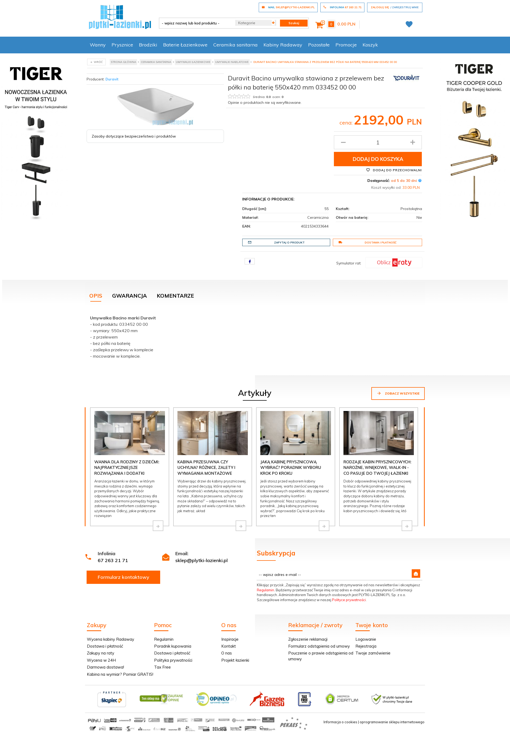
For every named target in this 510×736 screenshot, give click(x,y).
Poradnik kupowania (172, 646)
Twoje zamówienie (372, 653)
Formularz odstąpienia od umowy (319, 646)
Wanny (98, 45)
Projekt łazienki (235, 660)
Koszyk (370, 45)
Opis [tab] (95, 295)
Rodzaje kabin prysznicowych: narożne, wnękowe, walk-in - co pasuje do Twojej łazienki (377, 467)
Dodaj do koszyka (378, 159)
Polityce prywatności (349, 600)
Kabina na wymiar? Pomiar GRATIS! (120, 674)
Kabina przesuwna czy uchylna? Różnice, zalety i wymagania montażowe (206, 467)
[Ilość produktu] (377, 142)
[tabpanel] (255, 335)
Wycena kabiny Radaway (110, 639)
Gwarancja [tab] (129, 295)
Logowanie (365, 639)
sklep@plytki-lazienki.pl (201, 560)
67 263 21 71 (113, 560)
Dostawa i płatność (367, 242)
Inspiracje (230, 639)
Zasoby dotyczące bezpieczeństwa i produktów (134, 136)
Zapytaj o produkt (276, 242)
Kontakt (228, 646)
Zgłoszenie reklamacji (308, 639)
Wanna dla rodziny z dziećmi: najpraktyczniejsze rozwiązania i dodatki (126, 467)
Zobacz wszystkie (398, 393)
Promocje (346, 45)
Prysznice (122, 45)
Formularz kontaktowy (123, 577)
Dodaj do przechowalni (394, 170)
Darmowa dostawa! (105, 667)
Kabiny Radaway (283, 45)
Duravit (111, 79)
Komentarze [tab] (175, 295)
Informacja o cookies (340, 722)
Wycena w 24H (101, 660)
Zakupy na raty (100, 653)
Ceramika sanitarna (235, 45)
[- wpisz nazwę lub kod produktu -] (195, 23)
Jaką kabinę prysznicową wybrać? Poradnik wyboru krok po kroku (290, 467)
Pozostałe (319, 45)
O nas (226, 653)
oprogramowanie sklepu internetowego (392, 722)
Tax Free (162, 667)
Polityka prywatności (173, 660)
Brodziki (148, 45)
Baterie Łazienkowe (185, 45)
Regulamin (265, 590)
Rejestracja (365, 646)
